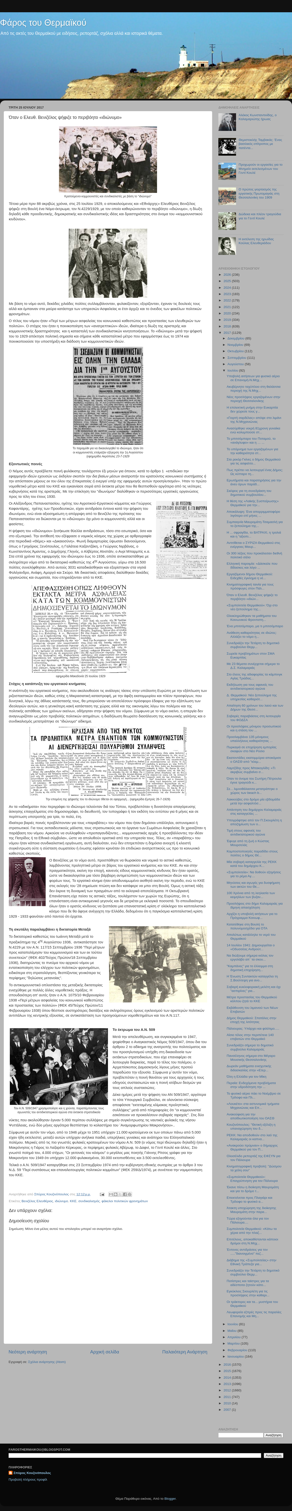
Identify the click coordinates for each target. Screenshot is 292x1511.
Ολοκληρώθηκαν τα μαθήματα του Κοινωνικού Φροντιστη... (252, 618)
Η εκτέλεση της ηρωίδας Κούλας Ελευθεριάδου (256, 241)
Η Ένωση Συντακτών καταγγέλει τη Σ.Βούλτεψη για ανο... (252, 978)
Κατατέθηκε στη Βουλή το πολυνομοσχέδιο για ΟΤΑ (247, 926)
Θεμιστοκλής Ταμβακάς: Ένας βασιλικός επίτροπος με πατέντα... (260, 144)
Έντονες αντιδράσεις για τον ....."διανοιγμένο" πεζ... (247, 1251)
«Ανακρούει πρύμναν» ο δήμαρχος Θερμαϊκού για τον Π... (252, 1147)
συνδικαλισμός (89, 1201)
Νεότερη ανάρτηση (28, 1351)
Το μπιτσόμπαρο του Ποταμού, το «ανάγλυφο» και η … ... (251, 440)
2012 (228, 1390)
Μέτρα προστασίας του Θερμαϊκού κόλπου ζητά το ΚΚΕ (252, 999)
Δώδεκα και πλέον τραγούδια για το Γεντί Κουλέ (260, 216)
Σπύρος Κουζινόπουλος (32, 1473)
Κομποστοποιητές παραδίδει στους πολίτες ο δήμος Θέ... (252, 853)
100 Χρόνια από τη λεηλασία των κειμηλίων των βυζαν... (251, 895)
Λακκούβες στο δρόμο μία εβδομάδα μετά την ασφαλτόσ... (253, 801)
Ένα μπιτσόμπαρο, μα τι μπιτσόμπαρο (255, 626)
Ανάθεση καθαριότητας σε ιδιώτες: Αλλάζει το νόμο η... (252, 634)
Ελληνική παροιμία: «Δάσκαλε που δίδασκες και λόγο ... (252, 565)
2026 (228, 274)
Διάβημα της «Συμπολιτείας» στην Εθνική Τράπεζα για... (252, 1262)
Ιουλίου (233, 370)
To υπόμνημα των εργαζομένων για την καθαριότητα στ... (252, 451)
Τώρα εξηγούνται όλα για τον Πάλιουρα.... (248, 1220)
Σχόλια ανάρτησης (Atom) (47, 1362)
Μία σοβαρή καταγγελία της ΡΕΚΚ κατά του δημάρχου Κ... (252, 864)
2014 (228, 1377)
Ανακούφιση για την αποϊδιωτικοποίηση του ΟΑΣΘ (250, 1116)
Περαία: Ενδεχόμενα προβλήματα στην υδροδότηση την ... (251, 1085)
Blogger (170, 1498)
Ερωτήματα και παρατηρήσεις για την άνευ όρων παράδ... (254, 482)
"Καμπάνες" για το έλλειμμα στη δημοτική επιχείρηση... (250, 968)
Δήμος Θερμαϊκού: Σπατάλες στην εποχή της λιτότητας (251, 1020)
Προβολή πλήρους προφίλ (28, 1479)
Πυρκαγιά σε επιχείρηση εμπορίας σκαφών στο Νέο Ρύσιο (252, 749)
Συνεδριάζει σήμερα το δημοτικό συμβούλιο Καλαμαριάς (250, 1047)
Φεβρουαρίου (237, 1350)
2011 (228, 1397)
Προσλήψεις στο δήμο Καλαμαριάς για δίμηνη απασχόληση (255, 905)
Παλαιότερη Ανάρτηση (184, 1351)
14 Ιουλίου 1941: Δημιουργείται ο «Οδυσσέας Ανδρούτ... (251, 947)
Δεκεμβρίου (236, 338)
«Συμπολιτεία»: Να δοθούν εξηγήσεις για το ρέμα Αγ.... (254, 874)
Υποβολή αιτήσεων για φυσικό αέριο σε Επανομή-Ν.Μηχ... (253, 378)
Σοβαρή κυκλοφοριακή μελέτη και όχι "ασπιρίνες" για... (254, 989)
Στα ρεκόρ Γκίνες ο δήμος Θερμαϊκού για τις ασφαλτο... (254, 461)
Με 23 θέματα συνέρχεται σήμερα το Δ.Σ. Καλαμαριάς (253, 666)
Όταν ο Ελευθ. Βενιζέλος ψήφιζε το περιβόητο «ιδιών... (252, 597)
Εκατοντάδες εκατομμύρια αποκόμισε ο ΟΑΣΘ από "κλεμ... (254, 759)
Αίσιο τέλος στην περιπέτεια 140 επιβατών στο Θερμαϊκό (250, 1037)
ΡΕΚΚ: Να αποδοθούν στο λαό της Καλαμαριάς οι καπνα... (252, 1137)
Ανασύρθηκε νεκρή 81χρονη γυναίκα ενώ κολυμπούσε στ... (253, 430)
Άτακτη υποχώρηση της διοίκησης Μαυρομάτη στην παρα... (251, 1210)
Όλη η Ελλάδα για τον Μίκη (246, 1076)
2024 (228, 287)
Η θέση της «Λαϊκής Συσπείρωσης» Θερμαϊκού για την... (253, 503)
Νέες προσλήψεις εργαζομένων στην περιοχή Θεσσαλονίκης (253, 399)
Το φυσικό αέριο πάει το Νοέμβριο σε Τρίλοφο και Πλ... (254, 1095)
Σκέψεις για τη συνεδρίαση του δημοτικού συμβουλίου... (249, 493)
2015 (228, 1371)
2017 (228, 333)
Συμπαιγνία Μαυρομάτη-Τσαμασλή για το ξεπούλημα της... (255, 524)
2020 (228, 313)
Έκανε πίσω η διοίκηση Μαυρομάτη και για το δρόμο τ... (253, 1189)
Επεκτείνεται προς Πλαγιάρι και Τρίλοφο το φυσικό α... (249, 1199)
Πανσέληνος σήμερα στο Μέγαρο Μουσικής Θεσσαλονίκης (251, 1057)
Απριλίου (234, 1337)
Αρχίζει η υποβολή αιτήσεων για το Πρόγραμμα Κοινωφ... (252, 916)
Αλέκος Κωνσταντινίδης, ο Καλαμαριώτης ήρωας (258, 117)
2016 (228, 1364)
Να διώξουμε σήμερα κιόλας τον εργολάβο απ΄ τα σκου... (250, 957)
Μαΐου (232, 1331)
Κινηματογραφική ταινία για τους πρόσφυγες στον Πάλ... (250, 586)
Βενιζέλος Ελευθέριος (37, 1201)
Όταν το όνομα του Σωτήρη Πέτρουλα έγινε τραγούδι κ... (254, 780)
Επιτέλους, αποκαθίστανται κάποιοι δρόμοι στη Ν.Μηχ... (252, 1241)
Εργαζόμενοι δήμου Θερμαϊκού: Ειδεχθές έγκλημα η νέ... (250, 576)
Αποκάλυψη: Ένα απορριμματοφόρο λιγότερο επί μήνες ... (253, 513)
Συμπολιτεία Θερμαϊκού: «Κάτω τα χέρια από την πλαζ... (252, 1231)
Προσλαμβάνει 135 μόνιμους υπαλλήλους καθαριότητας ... (250, 739)
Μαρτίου (234, 1343)
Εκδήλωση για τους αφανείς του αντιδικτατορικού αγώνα (250, 686)
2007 (228, 1409)
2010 (228, 1403)
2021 (228, 307)
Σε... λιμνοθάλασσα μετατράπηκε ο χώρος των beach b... (252, 791)
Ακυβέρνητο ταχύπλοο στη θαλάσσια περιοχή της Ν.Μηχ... (253, 388)
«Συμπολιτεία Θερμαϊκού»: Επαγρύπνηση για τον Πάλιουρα (252, 1179)
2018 (228, 326)
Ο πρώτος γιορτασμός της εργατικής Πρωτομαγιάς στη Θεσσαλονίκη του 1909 (259, 193)
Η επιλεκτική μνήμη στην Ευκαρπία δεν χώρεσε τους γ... (252, 409)
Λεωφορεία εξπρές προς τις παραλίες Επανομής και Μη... (254, 1314)
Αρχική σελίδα (104, 1351)
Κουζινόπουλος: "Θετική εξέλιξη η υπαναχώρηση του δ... (251, 1126)
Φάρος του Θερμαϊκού (43, 23)
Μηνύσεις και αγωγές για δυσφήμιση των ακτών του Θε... (253, 884)
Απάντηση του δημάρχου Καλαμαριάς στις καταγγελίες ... (254, 811)
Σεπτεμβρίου (237, 358)
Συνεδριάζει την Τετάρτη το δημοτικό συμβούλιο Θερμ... (253, 645)
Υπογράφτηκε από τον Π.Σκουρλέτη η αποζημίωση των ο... (254, 822)
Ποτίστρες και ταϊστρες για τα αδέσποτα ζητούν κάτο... (248, 1283)
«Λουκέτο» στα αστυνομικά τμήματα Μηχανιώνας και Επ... (253, 1106)
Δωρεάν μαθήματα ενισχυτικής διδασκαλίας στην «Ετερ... (249, 1068)
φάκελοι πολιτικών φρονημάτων (125, 1201)
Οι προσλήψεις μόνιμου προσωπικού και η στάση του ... (254, 728)
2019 (228, 320)
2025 (228, 281)
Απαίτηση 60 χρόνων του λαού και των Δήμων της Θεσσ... (255, 707)
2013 (228, 1384)
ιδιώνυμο (61, 1201)
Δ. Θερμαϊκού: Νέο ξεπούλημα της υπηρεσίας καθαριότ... (252, 697)
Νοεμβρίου (235, 345)
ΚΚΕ (73, 1201)
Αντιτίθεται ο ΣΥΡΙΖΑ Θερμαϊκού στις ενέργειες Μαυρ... (253, 545)
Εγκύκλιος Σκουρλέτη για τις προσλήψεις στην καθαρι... (248, 1293)
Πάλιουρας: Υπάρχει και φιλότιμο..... (253, 1028)
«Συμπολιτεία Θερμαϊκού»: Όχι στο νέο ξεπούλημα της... (252, 607)
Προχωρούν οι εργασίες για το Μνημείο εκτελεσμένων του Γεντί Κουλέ (260, 168)
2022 (228, 300)
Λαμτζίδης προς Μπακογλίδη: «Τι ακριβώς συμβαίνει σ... (251, 770)
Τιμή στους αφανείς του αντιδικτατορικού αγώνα (246, 832)
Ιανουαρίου (236, 1356)
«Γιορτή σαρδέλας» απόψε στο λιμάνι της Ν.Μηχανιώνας (254, 420)
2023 (228, 294)
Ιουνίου (233, 1324)
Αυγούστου (236, 364)
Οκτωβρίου (236, 351)
